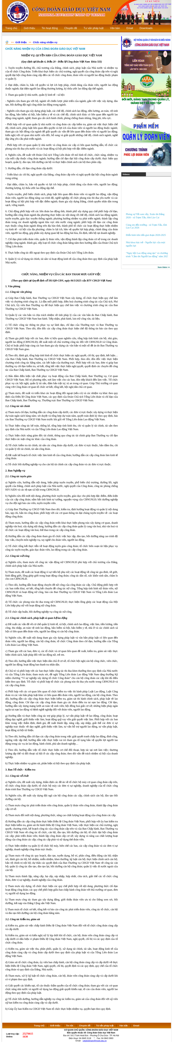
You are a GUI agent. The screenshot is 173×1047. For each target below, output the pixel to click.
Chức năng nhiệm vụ (45, 42)
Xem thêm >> (164, 267)
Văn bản (123, 1025)
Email (136, 1025)
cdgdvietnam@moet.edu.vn (95, 1041)
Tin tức (69, 1025)
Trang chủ (39, 1025)
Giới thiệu (21, 42)
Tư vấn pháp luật (104, 1025)
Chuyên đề (84, 1025)
